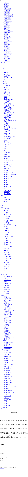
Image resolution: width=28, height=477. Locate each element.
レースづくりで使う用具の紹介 (7, 143)
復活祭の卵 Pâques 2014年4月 (7, 219)
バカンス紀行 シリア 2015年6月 (8, 177)
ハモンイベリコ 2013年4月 (7, 59)
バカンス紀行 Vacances (6, 183)
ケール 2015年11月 (6, 7)
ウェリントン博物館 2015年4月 (7, 331)
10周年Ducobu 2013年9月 (6, 110)
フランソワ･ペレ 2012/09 (6, 192)
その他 (3, 68)
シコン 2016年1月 (6, 35)
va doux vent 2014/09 (6, 74)
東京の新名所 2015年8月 (7, 156)
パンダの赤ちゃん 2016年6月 (7, 301)
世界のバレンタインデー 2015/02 (8, 161)
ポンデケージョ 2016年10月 (7, 28)
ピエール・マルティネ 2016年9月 (7, 93)
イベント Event (4, 323)
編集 (3, 468)
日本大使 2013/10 (6, 87)
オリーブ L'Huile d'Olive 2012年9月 (8, 21)
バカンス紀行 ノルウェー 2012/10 (8, 185)
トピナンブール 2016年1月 (7, 211)
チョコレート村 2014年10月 (7, 309)
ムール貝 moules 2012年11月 (7, 20)
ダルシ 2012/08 (5, 79)
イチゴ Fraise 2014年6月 (7, 13)
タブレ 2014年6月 (6, 55)
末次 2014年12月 (6, 102)
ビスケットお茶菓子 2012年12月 (7, 115)
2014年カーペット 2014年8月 (7, 104)
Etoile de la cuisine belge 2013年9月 (7, 111)
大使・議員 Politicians (5, 83)
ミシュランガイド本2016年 (7, 303)
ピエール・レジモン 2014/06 (7, 283)
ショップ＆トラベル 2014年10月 (7, 103)
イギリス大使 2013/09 (6, 293)
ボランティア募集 (5, 201)
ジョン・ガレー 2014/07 (7, 75)
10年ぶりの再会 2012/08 (6, 398)
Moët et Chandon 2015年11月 (7, 152)
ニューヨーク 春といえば (7, 165)
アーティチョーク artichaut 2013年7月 (8, 16)
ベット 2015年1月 (6, 23)
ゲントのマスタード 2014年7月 (7, 54)
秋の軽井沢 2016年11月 (6, 148)
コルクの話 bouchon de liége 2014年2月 (8, 14)
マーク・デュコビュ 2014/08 (7, 280)
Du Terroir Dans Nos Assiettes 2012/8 (8, 347)
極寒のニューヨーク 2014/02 (7, 166)
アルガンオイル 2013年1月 (7, 61)
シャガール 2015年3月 (6, 101)
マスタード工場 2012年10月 (7, 229)
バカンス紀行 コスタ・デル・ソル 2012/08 (9, 187)
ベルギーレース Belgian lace (7, 142)
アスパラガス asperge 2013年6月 (8, 223)
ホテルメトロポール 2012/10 (7, 133)
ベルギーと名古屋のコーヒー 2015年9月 (8, 155)
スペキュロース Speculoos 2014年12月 (8, 217)
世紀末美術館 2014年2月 (7, 106)
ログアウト (1, 468)
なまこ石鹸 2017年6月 (6, 43)
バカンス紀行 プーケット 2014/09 (8, 178)
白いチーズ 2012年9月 (6, 40)
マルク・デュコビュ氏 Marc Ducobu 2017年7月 (9, 276)
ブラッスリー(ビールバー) (6, 272)
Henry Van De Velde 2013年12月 (7, 313)
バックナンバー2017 (6, 403)
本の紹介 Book (4, 135)
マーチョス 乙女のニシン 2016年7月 (8, 31)
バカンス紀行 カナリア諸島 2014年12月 (9, 179)
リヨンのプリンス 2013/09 (7, 191)
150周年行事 (5, 96)
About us (2, 195)
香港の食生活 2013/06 (6, 168)
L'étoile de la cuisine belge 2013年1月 (8, 114)
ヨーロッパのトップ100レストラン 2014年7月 (9, 105)
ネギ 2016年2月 (6, 34)
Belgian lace (5, 188)
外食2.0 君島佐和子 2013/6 (7, 138)
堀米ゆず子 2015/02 (6, 287)
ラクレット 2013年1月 (6, 38)
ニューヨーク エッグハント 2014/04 (8, 172)
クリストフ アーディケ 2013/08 (8, 77)
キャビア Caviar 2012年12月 (7, 19)
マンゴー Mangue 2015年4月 (7, 37)
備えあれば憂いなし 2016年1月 (7, 151)
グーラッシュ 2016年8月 (7, 30)
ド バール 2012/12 (6, 285)
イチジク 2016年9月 (6, 3)
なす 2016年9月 (6, 29)
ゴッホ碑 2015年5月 (6, 305)
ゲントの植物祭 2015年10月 (7, 122)
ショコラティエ (4, 270)
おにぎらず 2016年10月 (6, 149)
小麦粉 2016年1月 (6, 46)
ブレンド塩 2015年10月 (6, 48)
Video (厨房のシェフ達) (4, 274)
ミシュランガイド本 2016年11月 (7, 92)
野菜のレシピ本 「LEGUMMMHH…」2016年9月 (9, 136)
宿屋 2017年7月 (6, 91)
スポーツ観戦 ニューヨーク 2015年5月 (8, 158)
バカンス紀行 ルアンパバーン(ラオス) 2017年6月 (10, 174)
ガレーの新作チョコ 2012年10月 (7, 117)
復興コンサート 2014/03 (7, 335)
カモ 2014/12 (5, 278)
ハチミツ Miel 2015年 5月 (7, 10)
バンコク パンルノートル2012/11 (8, 171)
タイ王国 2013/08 (6, 131)
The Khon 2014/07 (6, 394)
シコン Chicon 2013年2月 (7, 17)
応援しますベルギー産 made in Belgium (7, 22)
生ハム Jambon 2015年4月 (7, 36)
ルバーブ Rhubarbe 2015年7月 (7, 9)
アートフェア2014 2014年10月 (7, 333)
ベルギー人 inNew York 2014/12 (7, 162)
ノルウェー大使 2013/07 (6, 89)
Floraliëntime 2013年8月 (6, 317)
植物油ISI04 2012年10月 (6, 116)
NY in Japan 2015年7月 (6, 157)
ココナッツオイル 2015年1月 (7, 51)
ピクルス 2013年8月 (6, 57)
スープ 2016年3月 (6, 33)
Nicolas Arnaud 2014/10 (7, 73)
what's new (4, 90)
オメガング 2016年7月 (6, 121)
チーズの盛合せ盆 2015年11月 (7, 213)
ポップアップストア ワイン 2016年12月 (9, 118)
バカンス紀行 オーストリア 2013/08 (8, 184)
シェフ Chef (4, 70)
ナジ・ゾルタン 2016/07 (7, 289)
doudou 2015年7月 (6, 329)
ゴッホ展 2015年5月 (6, 125)
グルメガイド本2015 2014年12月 (7, 307)
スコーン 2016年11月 (6, 233)
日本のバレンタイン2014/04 (7, 189)
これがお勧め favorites (5, 42)
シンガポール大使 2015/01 (7, 85)
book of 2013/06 (5, 140)
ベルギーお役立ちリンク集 (6, 144)
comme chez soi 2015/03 (6, 72)
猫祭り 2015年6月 (6, 124)
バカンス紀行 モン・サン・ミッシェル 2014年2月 (10, 181)
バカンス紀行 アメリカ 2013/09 (8, 182)
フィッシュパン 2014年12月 (7, 52)
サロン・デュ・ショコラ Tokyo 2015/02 (8, 160)
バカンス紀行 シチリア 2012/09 (7, 186)
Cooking (2, 207)
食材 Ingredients (4, 2)
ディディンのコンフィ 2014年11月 (8, 53)
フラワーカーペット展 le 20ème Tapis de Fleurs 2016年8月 (10, 120)
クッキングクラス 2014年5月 (7, 311)
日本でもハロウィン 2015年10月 (7, 154)
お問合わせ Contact (5, 407)
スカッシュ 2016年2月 (6, 5)
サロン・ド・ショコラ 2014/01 (7, 130)
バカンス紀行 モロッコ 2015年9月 (8, 176)
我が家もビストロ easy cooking (6, 24)
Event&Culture (2, 295)
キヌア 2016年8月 (6, 209)
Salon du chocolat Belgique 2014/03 (7, 190)
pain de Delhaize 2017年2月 (7, 44)
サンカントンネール (6, 97)
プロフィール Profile (5, 401)
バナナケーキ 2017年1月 (7, 231)
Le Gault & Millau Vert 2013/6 (7, 139)
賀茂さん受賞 (5, 98)
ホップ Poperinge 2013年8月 (7, 221)
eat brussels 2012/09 (6, 134)
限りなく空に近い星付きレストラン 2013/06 (9, 337)
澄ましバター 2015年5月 (7, 49)
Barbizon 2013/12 (5, 76)
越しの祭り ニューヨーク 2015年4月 (8, 159)
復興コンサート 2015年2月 (7, 126)
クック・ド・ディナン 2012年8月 (8, 41)
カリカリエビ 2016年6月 (7, 32)
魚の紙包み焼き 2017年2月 (7, 25)
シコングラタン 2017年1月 (7, 26)
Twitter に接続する (2, 453)
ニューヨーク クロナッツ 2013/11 (8, 169)
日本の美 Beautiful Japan (5, 145)
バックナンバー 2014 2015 (7, 199)
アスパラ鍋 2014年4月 (6, 56)
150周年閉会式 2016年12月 (7, 297)
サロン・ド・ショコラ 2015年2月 (8, 127)
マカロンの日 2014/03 (6, 129)
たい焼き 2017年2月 (6, 146)
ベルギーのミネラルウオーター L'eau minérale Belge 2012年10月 (11, 225)
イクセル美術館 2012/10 (6, 339)
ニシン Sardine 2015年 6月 (7, 215)
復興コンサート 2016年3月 (7, 327)
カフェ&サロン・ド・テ (5, 66)
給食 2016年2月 (5, 150)
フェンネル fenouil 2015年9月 (7, 8)
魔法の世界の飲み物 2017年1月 (7, 147)
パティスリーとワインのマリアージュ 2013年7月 (9, 112)
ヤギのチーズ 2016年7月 (7, 237)
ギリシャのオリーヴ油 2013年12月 (8, 108)
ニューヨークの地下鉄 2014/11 (7, 163)
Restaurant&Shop (3, 62)
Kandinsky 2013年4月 (6, 319)
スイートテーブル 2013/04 (7, 132)
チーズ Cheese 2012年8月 (7, 227)
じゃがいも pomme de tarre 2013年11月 (8, 15)
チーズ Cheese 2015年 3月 (7, 11)
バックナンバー (4, 197)
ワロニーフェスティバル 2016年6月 (8, 94)
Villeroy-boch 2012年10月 (6, 321)
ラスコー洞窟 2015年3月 (7, 100)
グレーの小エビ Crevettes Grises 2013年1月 (9, 18)
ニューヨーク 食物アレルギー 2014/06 (8, 164)
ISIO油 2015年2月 (6, 50)
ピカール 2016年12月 (6, 45)
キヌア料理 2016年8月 (6, 235)
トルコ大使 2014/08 (6, 291)
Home (2, 1)
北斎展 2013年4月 (6, 113)
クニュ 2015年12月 (6, 6)
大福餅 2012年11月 (6, 39)
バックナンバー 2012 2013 (7, 405)
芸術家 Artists (4, 81)
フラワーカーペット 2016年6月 (7, 95)
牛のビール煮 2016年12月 (7, 27)
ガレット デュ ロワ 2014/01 (7, 167)
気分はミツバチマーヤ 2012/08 (7, 194)
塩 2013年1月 (5, 60)
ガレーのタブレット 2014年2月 (7, 107)
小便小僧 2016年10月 (6, 325)
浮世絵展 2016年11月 (6, 119)
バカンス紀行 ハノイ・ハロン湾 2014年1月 (9, 180)
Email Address (1, 458)
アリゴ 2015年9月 (6, 123)
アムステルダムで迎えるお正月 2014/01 (8, 173)
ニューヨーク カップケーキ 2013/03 (8, 170)
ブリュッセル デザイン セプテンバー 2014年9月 (10, 128)
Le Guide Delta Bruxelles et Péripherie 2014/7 (8, 342)
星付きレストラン (5, 268)
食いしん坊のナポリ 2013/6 (7, 344)
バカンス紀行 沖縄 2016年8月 (7, 175)
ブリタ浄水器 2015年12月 (7, 47)
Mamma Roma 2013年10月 (7, 315)
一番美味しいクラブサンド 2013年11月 (8, 109)
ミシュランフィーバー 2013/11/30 (7, 396)
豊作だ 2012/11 (5, 400)
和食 (3, 64)
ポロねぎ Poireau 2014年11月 (7, 12)
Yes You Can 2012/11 (6, 141)
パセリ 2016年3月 (6, 4)
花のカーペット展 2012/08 (7, 193)
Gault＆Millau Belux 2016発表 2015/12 (8, 99)
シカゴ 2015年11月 (6, 153)
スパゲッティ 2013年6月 (7, 58)
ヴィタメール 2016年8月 (6, 299)
